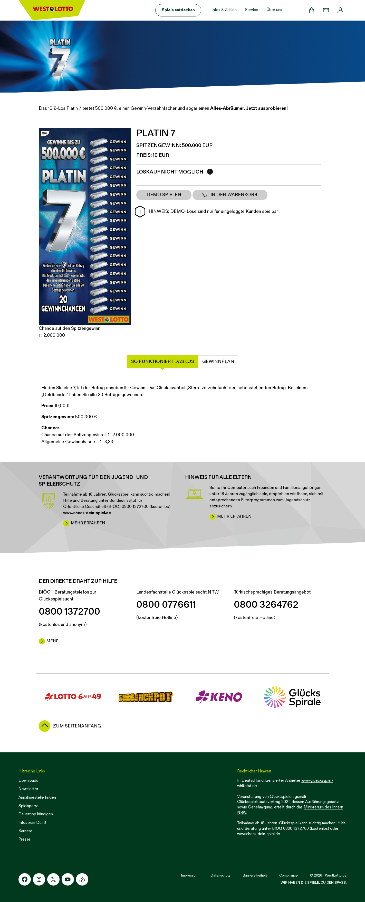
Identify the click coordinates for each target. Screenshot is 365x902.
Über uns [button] (274, 9)
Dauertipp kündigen (35, 814)
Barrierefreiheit (255, 875)
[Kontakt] (326, 10)
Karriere (25, 831)
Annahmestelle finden (37, 797)
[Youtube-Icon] (68, 879)
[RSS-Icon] (82, 879)
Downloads (28, 780)
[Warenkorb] (311, 10)
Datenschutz (220, 875)
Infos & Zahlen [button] (224, 9)
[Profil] (340, 10)
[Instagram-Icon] (39, 879)
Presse (24, 839)
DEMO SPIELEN (164, 194)
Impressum (189, 875)
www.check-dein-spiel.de (258, 834)
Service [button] (251, 9)
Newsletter (28, 789)
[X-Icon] (53, 879)
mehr (52, 641)
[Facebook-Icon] (24, 879)
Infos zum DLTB (32, 822)
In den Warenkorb (229, 195)
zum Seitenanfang (77, 726)
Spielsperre (28, 806)
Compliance (288, 875)
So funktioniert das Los (162, 361)
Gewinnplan (218, 361)
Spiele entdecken (178, 10)
